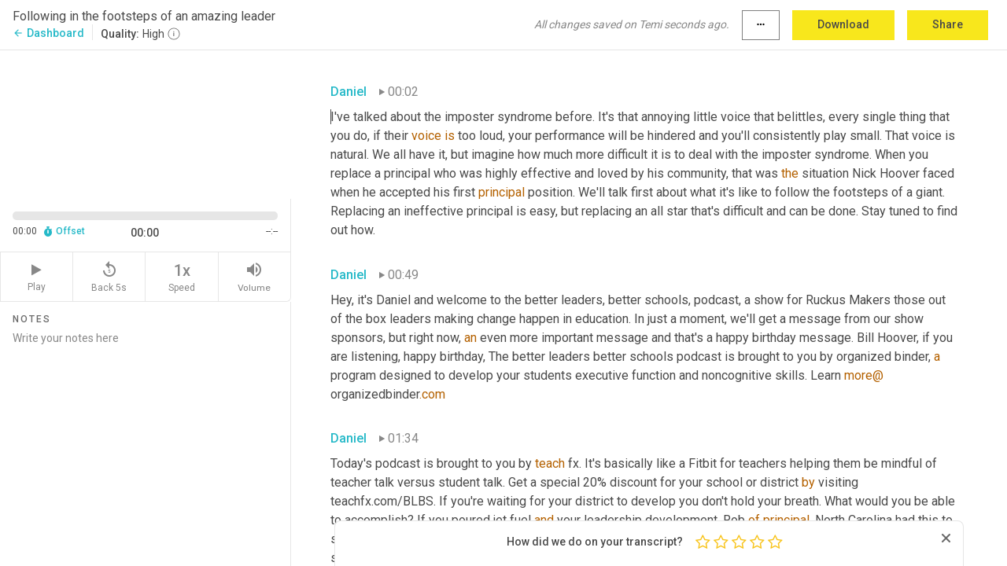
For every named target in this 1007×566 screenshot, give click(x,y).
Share (947, 24)
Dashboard (48, 33)
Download (843, 24)
